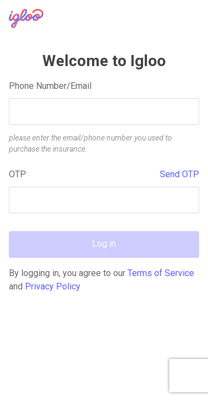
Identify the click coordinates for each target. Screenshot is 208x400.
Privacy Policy (52, 286)
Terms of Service (161, 273)
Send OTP (179, 174)
